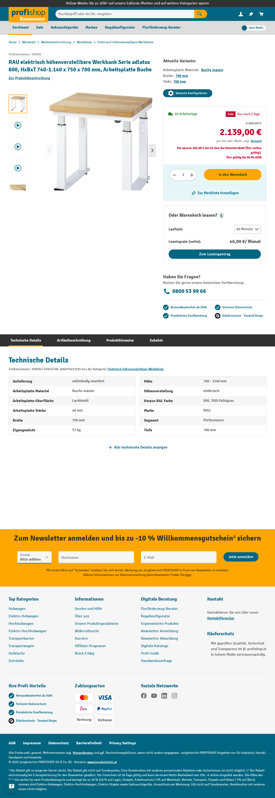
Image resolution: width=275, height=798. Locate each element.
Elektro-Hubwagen (24, 616)
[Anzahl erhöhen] (192, 175)
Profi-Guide (150, 653)
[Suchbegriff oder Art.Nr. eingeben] (125, 14)
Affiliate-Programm (90, 646)
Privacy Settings (122, 743)
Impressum (32, 743)
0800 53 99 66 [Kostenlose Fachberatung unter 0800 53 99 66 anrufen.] (184, 291)
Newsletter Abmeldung (159, 638)
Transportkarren (21, 638)
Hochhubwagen (21, 624)
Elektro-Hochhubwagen (27, 631)
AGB (12, 743)
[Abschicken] (241, 557)
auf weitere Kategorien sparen (185, 3)
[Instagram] (174, 696)
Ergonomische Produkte (160, 624)
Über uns (82, 616)
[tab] (26, 340)
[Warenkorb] (261, 14)
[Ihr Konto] (241, 14)
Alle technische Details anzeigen (140, 447)
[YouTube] (154, 696)
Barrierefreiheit (89, 743)
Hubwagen (17, 609)
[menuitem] (241, 14)
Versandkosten (83, 753)
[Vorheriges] (49, 150)
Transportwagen (21, 646)
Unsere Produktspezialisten (96, 624)
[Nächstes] (152, 150)
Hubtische (17, 653)
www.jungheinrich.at (102, 762)
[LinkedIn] (164, 696)
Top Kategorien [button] (24, 599)
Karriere (81, 638)
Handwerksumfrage (156, 661)
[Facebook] (144, 696)
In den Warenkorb (233, 174)
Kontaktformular (220, 618)
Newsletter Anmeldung (159, 631)
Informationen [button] (89, 599)
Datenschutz (58, 743)
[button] (221, 215)
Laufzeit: (176, 229)
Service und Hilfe (88, 609)
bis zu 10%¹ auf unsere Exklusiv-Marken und (125, 3)
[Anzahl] (183, 175)
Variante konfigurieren (187, 93)
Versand (256, 141)
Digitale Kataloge (154, 646)
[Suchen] (200, 14)
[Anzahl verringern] (174, 175)
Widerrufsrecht (87, 631)
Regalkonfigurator (155, 616)
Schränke (16, 661)
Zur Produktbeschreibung (29, 78)
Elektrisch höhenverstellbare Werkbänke (136, 369)
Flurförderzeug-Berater (159, 609)
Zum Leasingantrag (214, 254)
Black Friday (84, 653)
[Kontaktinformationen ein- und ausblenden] (12, 786)
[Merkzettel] (251, 14)
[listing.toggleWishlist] (215, 193)
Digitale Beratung (159, 599)
